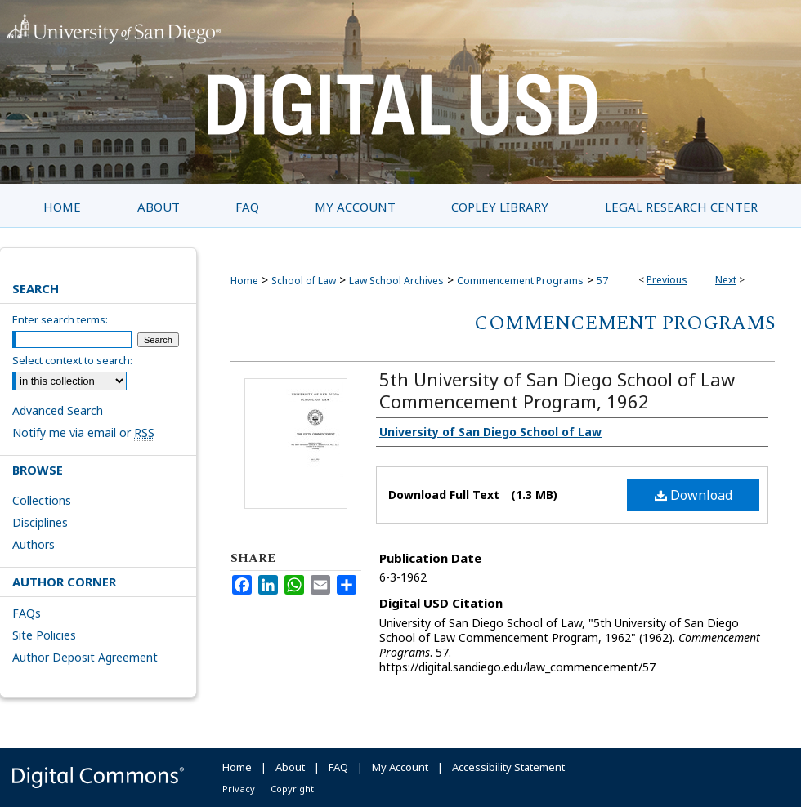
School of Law (303, 281)
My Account (400, 767)
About (290, 767)
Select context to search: (72, 360)
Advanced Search (57, 410)
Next (725, 280)
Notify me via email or (83, 432)
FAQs (26, 613)
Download (693, 495)
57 (602, 281)
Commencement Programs (520, 281)
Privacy (238, 788)
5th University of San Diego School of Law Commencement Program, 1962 (557, 390)
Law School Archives (396, 281)
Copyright (292, 788)
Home (244, 281)
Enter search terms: (60, 319)
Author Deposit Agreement (85, 657)
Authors (33, 544)
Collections (41, 500)
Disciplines (40, 522)
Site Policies (44, 635)
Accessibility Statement (508, 767)
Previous (667, 280)
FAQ (338, 767)
